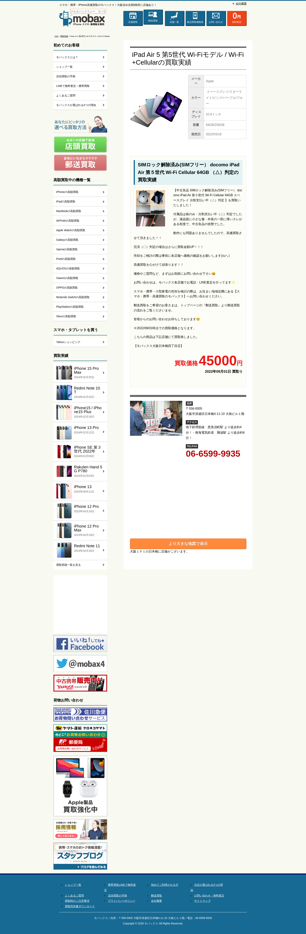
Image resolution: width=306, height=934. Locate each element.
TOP (56, 36)
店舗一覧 (174, 22)
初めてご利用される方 (164, 884)
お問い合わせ (216, 22)
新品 (195, 22)
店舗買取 (133, 22)
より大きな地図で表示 (188, 544)
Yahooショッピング (68, 342)
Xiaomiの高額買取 (67, 278)
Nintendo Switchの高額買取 (73, 297)
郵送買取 (153, 20)
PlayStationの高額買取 (70, 306)
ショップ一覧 (64, 66)
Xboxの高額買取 (66, 316)
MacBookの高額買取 (68, 211)
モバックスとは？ (67, 57)
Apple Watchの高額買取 (70, 230)
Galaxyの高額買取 (67, 239)
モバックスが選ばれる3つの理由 (76, 105)
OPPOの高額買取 (67, 287)
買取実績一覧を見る (68, 564)
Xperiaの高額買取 (67, 249)
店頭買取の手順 (65, 76)
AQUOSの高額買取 (68, 268)
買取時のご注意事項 (77, 900)
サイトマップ (202, 900)
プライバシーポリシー (121, 900)
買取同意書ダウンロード (80, 906)
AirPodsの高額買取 (67, 220)
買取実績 (64, 36)
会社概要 (241, 3)
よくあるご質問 (65, 95)
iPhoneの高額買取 (67, 191)
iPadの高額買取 (65, 201)
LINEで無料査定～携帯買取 (73, 85)
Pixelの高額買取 (66, 258)
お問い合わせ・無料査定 (209, 895)
